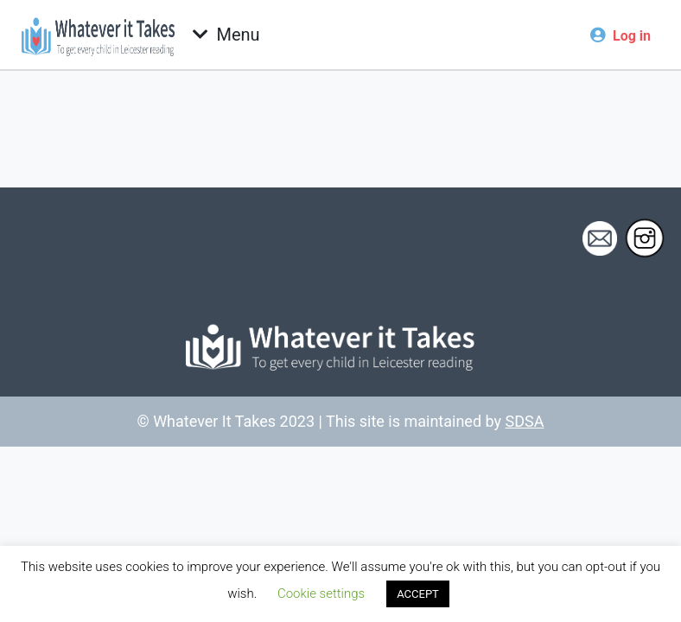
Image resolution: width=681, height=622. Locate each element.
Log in (632, 36)
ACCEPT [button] (418, 593)
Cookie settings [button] (321, 593)
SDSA (525, 421)
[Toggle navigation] (226, 35)
